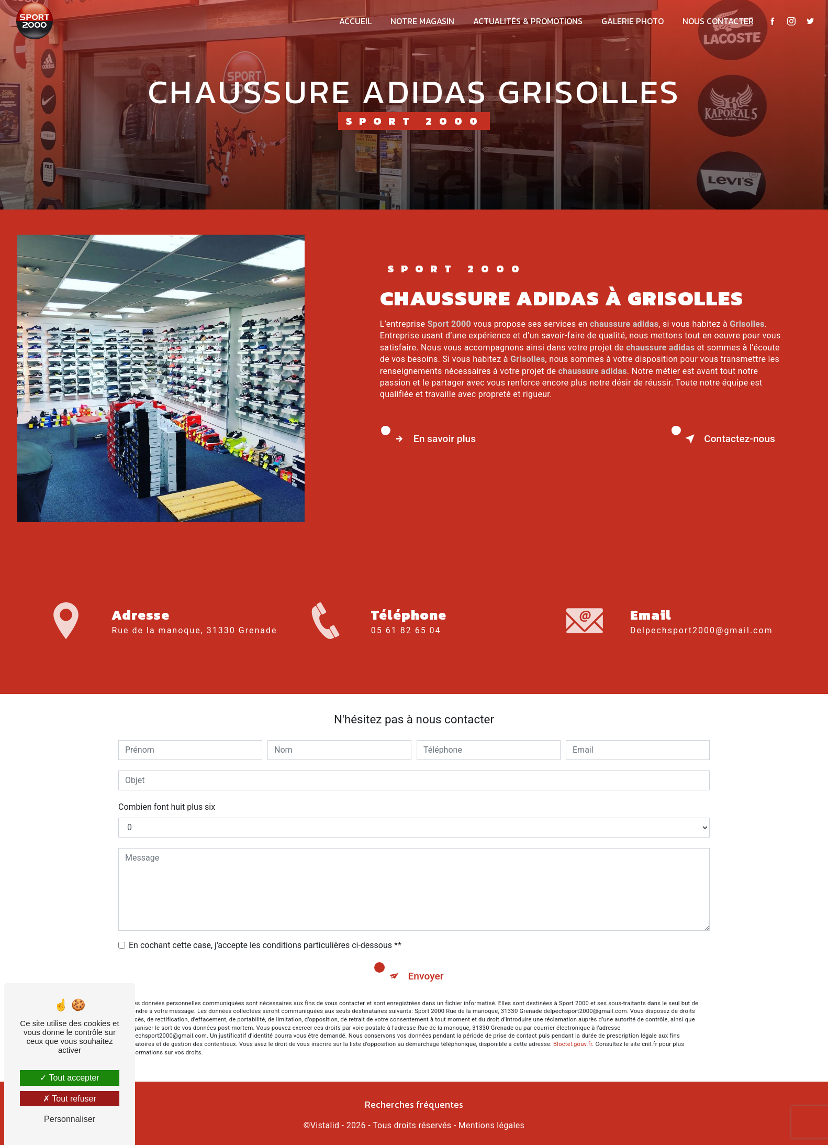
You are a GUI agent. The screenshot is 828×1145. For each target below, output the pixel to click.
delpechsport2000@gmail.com (701, 611)
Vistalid (325, 1125)
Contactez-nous (728, 439)
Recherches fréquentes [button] (414, 1104)
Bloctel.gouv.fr (572, 1044)
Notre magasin (422, 21)
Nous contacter (718, 21)
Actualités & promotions (528, 21)
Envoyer (426, 976)
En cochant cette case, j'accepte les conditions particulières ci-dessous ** (265, 945)
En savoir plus (433, 439)
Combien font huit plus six (166, 807)
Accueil (355, 21)
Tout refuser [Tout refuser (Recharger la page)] (69, 1098)
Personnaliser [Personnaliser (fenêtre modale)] (69, 1119)
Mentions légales (491, 1125)
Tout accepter (69, 1077)
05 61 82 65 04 (406, 649)
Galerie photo (632, 21)
